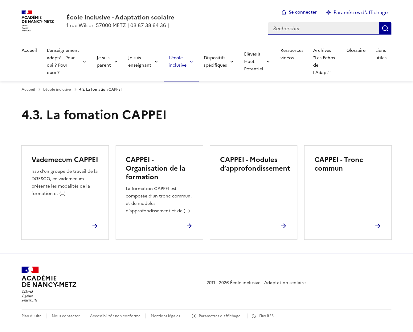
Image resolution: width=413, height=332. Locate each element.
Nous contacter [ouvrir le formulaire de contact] (66, 316)
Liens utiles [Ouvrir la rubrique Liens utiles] (380, 54)
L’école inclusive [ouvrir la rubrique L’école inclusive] (57, 89)
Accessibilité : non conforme (115, 316)
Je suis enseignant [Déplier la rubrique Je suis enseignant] (139, 61)
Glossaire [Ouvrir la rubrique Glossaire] (356, 50)
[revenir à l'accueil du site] (120, 17)
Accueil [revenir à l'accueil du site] (29, 50)
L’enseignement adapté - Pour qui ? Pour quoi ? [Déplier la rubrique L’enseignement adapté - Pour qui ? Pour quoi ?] (63, 61)
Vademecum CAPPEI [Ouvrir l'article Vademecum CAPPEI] (64, 160)
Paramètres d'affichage (219, 316)
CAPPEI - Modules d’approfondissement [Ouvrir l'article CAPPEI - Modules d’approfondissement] (255, 164)
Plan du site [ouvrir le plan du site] (32, 316)
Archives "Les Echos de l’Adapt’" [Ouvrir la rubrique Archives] (324, 61)
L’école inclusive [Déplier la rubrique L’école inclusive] (177, 61)
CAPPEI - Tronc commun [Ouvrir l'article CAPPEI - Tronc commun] (338, 164)
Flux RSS (266, 316)
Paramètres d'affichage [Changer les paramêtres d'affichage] (360, 12)
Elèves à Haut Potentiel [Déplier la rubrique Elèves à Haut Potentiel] (253, 61)
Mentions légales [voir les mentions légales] (165, 316)
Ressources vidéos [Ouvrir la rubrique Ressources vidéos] (291, 54)
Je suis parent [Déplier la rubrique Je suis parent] (104, 61)
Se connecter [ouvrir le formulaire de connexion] (303, 12)
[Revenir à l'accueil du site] (49, 284)
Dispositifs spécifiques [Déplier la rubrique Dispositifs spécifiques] (215, 61)
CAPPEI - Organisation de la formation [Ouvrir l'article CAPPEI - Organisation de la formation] (155, 168)
